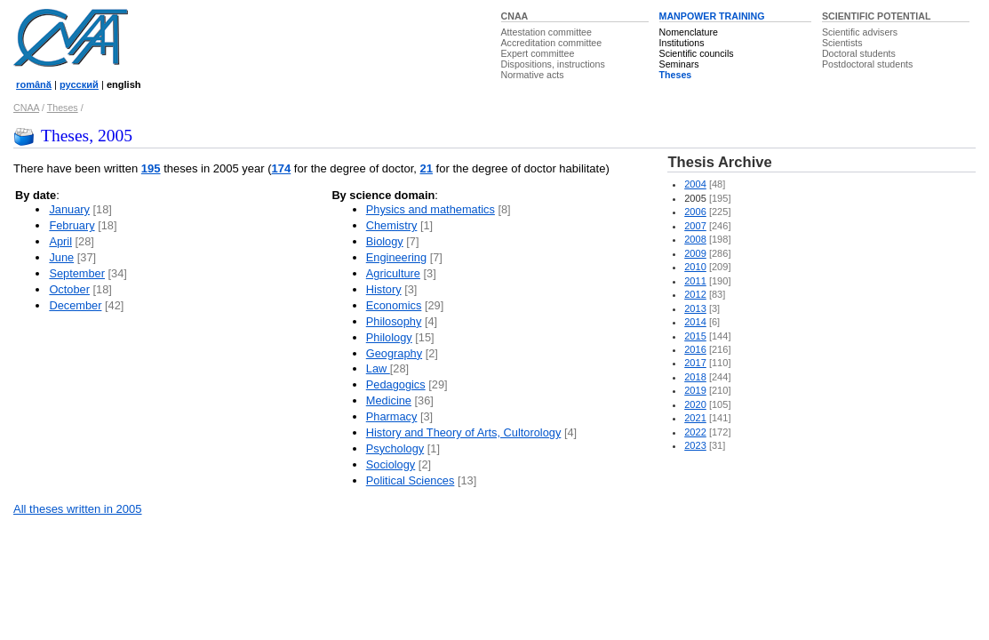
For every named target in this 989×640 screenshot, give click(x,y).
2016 (695, 349)
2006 (695, 211)
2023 (695, 445)
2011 (695, 281)
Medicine (388, 400)
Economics (394, 305)
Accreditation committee (551, 42)
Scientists (842, 42)
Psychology (395, 448)
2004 (695, 184)
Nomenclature (688, 32)
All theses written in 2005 (77, 509)
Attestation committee (546, 32)
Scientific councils (696, 53)
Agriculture (393, 273)
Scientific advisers (859, 32)
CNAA (515, 16)
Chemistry (392, 225)
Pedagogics (396, 384)
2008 (695, 239)
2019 (695, 390)
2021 (695, 417)
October (69, 289)
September (77, 273)
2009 (695, 253)
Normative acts (532, 74)
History (384, 289)
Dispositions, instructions (553, 64)
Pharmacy (392, 416)
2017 (695, 362)
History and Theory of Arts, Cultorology (464, 432)
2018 (695, 377)
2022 (695, 432)
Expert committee (538, 53)
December (75, 305)
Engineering (396, 257)
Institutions (682, 42)
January (69, 209)
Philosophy (394, 321)
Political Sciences (410, 480)
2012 (695, 294)
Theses (675, 74)
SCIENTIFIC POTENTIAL (876, 16)
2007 (695, 225)
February (71, 225)
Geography (394, 353)
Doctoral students (859, 53)
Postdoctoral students (867, 64)
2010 (695, 266)
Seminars (679, 64)
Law (378, 368)
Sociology (391, 464)
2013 (695, 308)
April (60, 241)
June (61, 257)
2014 (695, 321)
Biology (384, 241)
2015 (695, 336)
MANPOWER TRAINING (712, 16)
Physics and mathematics (430, 209)
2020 (695, 404)
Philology (389, 337)
